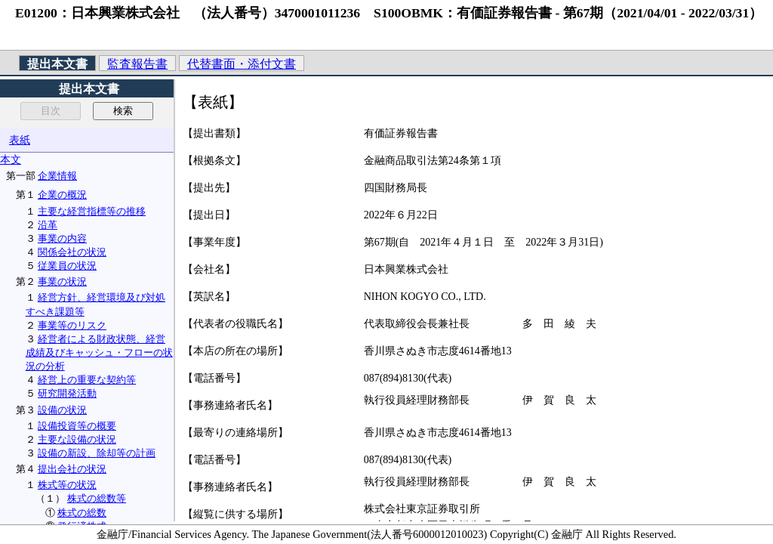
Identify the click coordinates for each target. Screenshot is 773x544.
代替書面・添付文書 (241, 63)
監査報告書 (137, 63)
